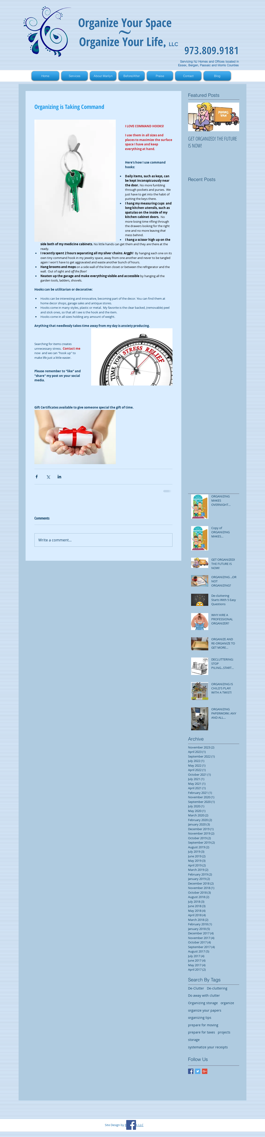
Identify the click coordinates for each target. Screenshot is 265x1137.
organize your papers (204, 1010)
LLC (173, 44)
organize (227, 1003)
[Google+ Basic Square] (204, 1071)
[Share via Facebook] (36, 476)
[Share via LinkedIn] (59, 476)
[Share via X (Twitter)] (48, 476)
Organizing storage (203, 1003)
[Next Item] (232, 117)
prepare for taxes (201, 1032)
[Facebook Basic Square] (190, 1071)
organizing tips (199, 1017)
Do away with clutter (204, 995)
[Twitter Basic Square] (197, 1071)
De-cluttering (217, 988)
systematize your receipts (208, 1047)
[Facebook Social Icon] (131, 1125)
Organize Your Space (125, 22)
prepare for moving (203, 1025)
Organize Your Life (121, 41)
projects (224, 1032)
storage (194, 1039)
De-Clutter (196, 988)
